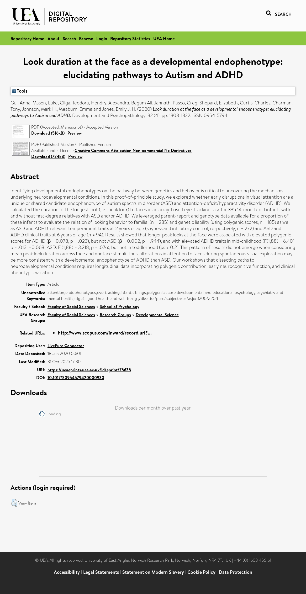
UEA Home (164, 38)
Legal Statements (101, 572)
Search (69, 38)
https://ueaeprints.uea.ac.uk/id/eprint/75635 (89, 370)
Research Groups (115, 314)
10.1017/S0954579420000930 (76, 377)
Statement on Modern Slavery (153, 572)
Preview (74, 133)
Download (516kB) (48, 133)
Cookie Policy (201, 572)
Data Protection (235, 572)
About (54, 38)
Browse (86, 38)
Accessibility (67, 572)
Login (101, 38)
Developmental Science (157, 314)
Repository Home (27, 38)
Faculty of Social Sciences (71, 306)
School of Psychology (119, 306)
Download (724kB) (48, 156)
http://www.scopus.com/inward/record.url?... (105, 333)
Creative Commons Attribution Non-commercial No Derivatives (133, 150)
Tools (20, 90)
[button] (14, 503)
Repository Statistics (130, 38)
